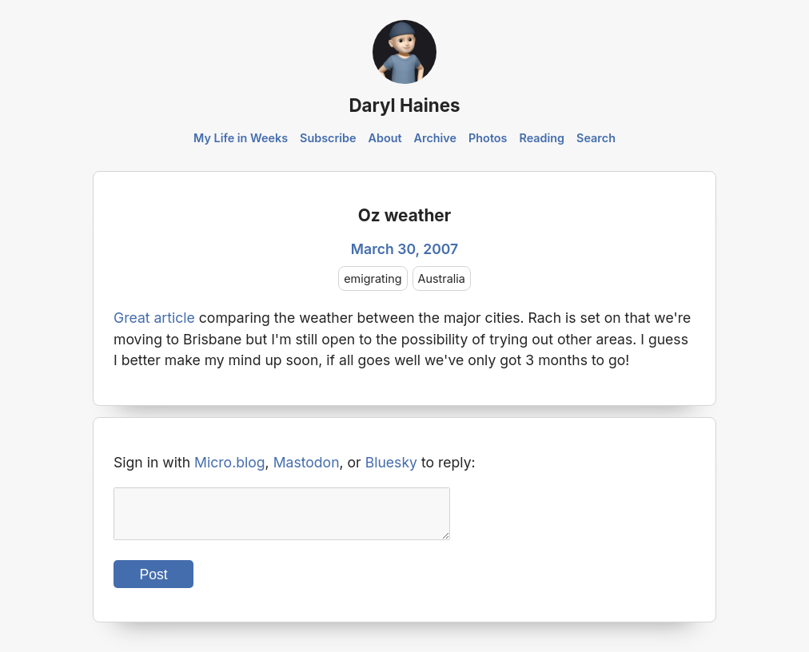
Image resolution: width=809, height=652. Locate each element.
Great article (154, 317)
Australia (441, 278)
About (384, 138)
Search (596, 138)
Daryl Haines (404, 105)
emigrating (372, 278)
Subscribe (328, 138)
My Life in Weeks (240, 138)
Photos (487, 138)
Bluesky (391, 462)
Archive (435, 138)
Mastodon (306, 462)
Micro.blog (229, 462)
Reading (541, 138)
